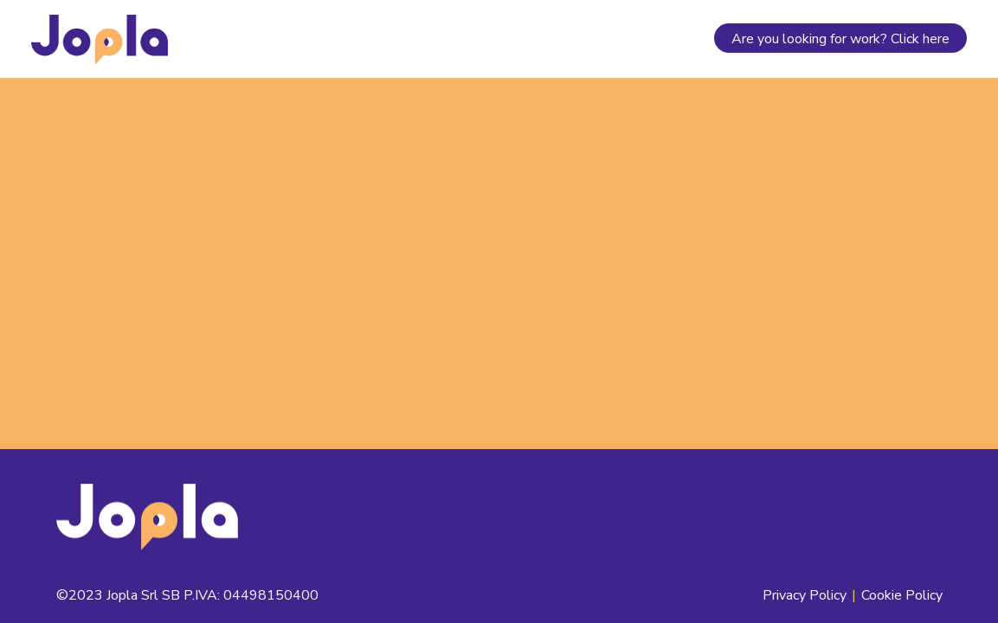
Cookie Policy (902, 595)
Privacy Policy (805, 595)
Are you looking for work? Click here (840, 38)
